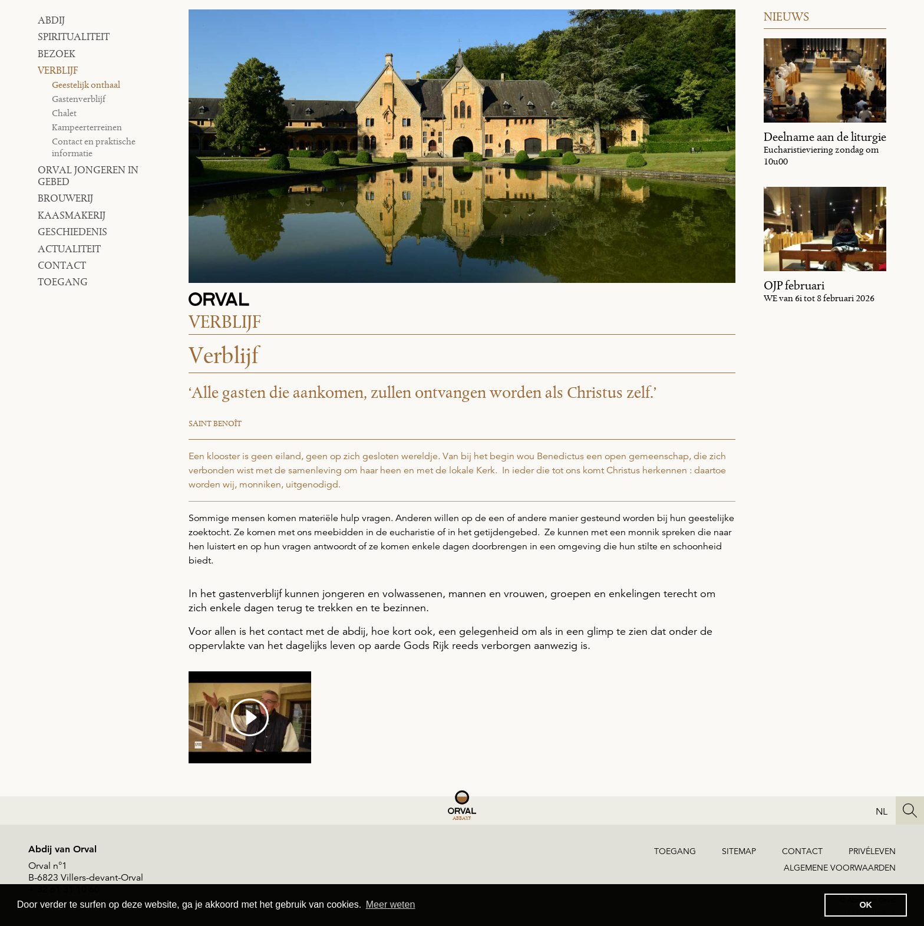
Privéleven (872, 851)
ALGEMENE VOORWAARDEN (840, 867)
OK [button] (865, 904)
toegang (63, 281)
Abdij (51, 20)
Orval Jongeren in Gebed (88, 175)
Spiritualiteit (74, 36)
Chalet (64, 112)
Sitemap (739, 851)
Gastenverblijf (78, 98)
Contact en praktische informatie (94, 147)
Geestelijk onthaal (86, 84)
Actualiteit (69, 248)
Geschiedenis (72, 231)
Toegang (675, 851)
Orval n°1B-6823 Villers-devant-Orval (85, 872)
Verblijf (58, 70)
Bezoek (56, 53)
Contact (62, 265)
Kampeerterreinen (87, 127)
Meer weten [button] (390, 904)
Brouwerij (65, 198)
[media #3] (250, 717)
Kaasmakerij (71, 215)
